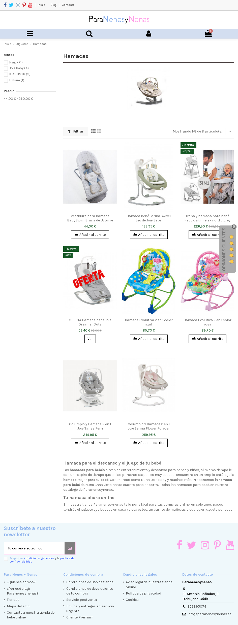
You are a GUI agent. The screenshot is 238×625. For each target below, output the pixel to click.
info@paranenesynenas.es (209, 614)
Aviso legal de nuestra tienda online (149, 584)
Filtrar (75, 131)
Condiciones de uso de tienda (89, 582)
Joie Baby (19, 68)
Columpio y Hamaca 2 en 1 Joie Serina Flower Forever (149, 426)
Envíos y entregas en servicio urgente (90, 608)
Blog (54, 5)
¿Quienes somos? (21, 582)
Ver (90, 339)
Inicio (42, 5)
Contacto (68, 5)
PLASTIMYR (20, 74)
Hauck (16, 62)
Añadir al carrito (90, 235)
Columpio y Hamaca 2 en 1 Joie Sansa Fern (90, 426)
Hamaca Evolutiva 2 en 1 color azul (149, 322)
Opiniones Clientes (224, 249)
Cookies (132, 600)
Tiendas (13, 600)
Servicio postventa (81, 600)
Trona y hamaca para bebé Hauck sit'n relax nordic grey (207, 218)
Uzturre (16, 80)
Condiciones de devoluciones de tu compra (89, 591)
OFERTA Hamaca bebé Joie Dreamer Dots (90, 322)
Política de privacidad (143, 593)
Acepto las (42, 560)
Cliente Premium (79, 617)
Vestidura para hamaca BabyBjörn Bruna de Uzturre (90, 218)
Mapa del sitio (18, 606)
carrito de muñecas (170, 509)
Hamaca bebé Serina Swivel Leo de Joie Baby (149, 218)
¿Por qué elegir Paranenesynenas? (23, 591)
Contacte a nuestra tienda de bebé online (30, 615)
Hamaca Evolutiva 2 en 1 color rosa (207, 322)
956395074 (197, 606)
